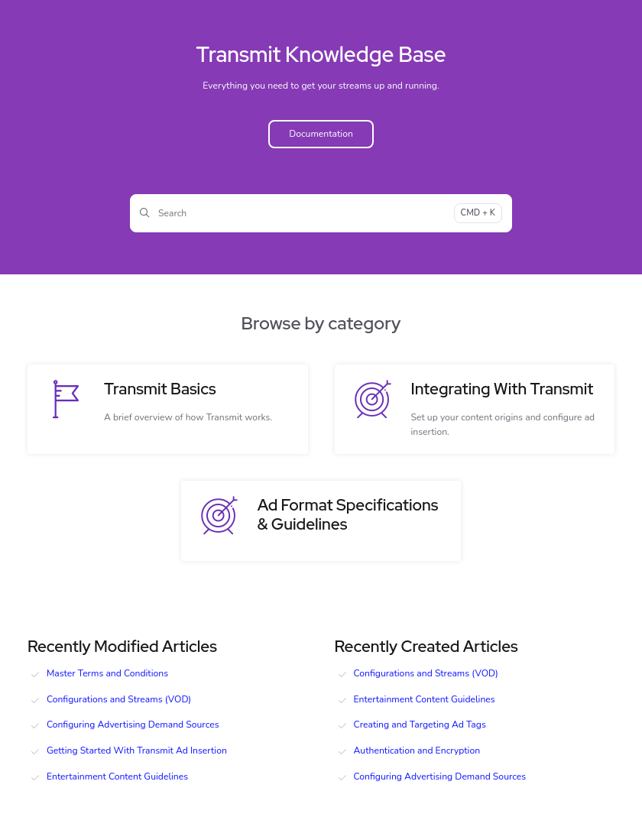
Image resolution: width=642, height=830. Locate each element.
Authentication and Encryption (417, 750)
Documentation (321, 134)
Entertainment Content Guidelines (117, 776)
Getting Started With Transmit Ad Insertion (137, 750)
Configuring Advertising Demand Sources (133, 724)
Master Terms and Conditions (107, 673)
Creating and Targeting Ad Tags (420, 724)
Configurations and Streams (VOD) (119, 699)
